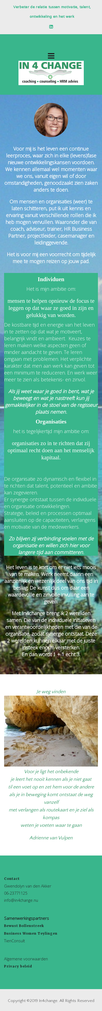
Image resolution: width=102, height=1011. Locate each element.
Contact (12, 879)
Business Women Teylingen (30, 933)
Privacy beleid (18, 966)
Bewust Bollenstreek (24, 926)
